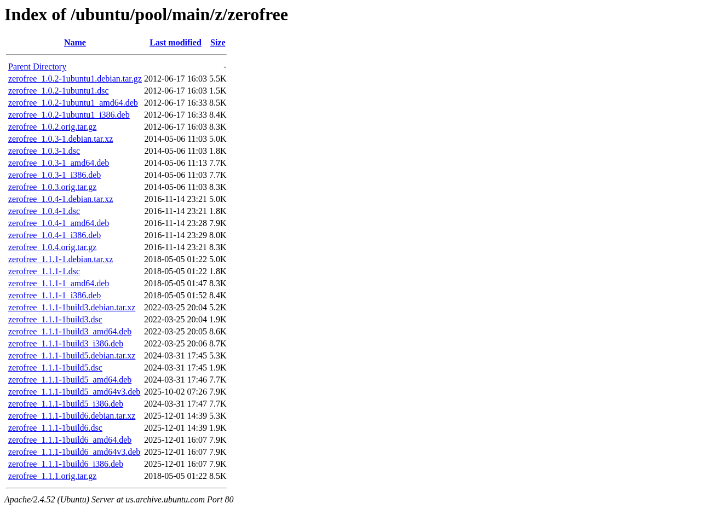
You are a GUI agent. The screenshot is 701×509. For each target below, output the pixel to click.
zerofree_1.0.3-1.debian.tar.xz (60, 138)
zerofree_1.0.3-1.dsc (44, 150)
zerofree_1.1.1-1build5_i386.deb (65, 403)
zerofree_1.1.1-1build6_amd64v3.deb (74, 451)
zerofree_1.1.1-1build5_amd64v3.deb (74, 391)
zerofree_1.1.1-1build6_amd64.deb (69, 439)
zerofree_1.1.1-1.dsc (44, 271)
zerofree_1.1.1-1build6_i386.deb (65, 463)
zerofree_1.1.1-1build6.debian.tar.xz (71, 415)
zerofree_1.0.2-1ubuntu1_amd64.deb (73, 102)
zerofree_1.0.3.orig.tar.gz (52, 187)
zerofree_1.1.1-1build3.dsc (55, 319)
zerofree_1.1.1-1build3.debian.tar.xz (71, 307)
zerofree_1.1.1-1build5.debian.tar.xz (71, 355)
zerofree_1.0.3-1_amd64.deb (58, 162)
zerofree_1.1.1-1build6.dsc (55, 427)
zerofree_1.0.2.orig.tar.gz (52, 126)
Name (75, 42)
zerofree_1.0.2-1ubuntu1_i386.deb (69, 114)
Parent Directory (37, 66)
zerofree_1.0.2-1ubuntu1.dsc (58, 90)
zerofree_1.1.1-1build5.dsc (55, 367)
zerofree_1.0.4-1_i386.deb (54, 235)
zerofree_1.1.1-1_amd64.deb (58, 283)
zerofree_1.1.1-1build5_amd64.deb (69, 379)
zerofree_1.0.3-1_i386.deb (54, 175)
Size (218, 42)
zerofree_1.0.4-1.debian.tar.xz (60, 199)
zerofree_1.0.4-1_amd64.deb (58, 223)
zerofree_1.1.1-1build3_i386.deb (65, 343)
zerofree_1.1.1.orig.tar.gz (52, 476)
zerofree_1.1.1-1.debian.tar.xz (60, 259)
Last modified (176, 42)
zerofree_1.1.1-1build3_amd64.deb (69, 331)
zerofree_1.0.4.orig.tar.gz (52, 247)
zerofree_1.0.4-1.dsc (44, 211)
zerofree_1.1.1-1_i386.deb (54, 295)
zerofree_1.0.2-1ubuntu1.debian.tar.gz (75, 78)
